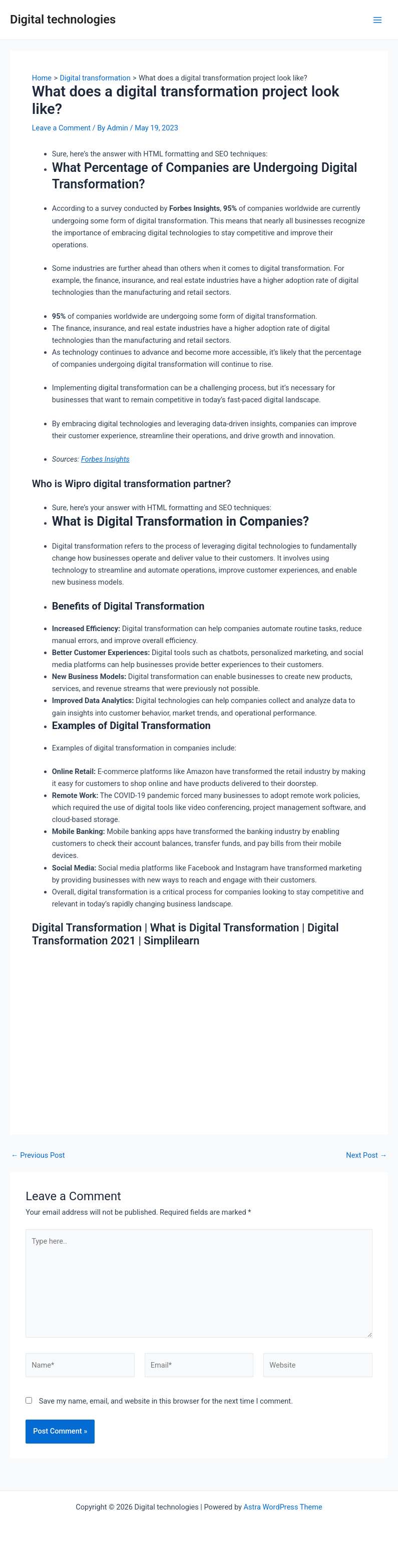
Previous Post (38, 1155)
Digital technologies (63, 19)
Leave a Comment (61, 127)
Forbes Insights (105, 459)
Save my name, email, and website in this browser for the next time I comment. (166, 1401)
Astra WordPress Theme (283, 1507)
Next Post (366, 1155)
